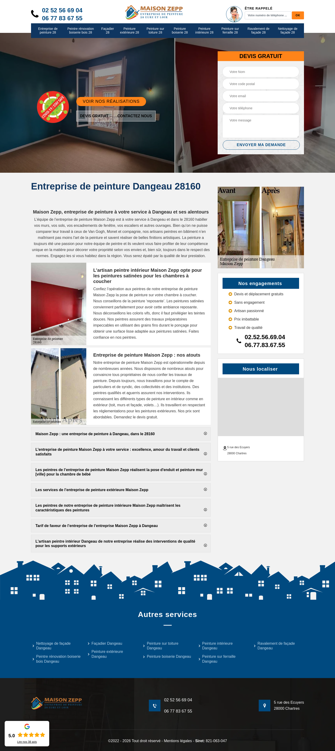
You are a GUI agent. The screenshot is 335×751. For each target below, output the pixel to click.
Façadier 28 (107, 30)
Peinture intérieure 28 (204, 30)
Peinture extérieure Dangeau (105, 654)
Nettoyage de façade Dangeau (51, 645)
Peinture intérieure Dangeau (215, 645)
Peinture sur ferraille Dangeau (217, 659)
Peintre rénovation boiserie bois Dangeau (56, 659)
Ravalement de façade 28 (258, 30)
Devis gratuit (94, 116)
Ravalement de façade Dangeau (274, 645)
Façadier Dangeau (104, 643)
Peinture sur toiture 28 (155, 30)
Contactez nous (134, 116)
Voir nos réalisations (111, 101)
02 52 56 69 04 (62, 10)
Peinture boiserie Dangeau (167, 656)
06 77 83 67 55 (62, 18)
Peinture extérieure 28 (129, 30)
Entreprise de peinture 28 (47, 30)
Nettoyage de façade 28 (287, 30)
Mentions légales (178, 741)
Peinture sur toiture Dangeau (160, 645)
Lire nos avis (27, 742)
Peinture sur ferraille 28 (230, 30)
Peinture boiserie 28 (180, 30)
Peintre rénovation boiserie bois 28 (80, 30)
